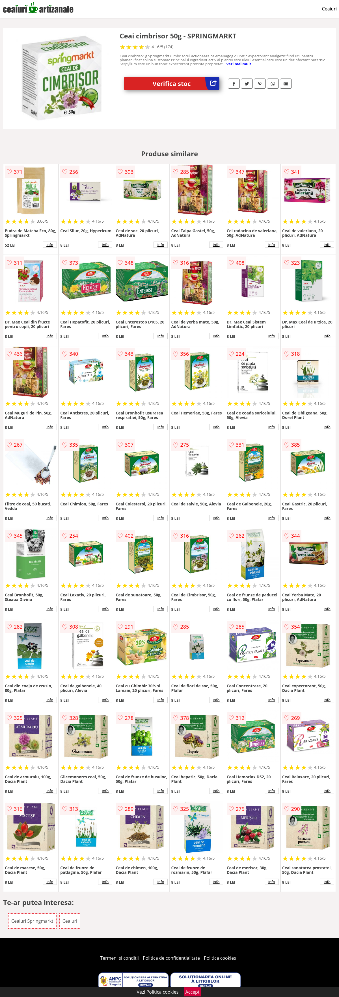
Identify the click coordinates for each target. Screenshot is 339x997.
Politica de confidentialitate (171, 958)
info (49, 244)
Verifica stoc (186, 83)
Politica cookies (220, 958)
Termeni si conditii (119, 958)
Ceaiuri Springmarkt (32, 921)
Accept (192, 992)
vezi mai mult (238, 63)
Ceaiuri (329, 9)
